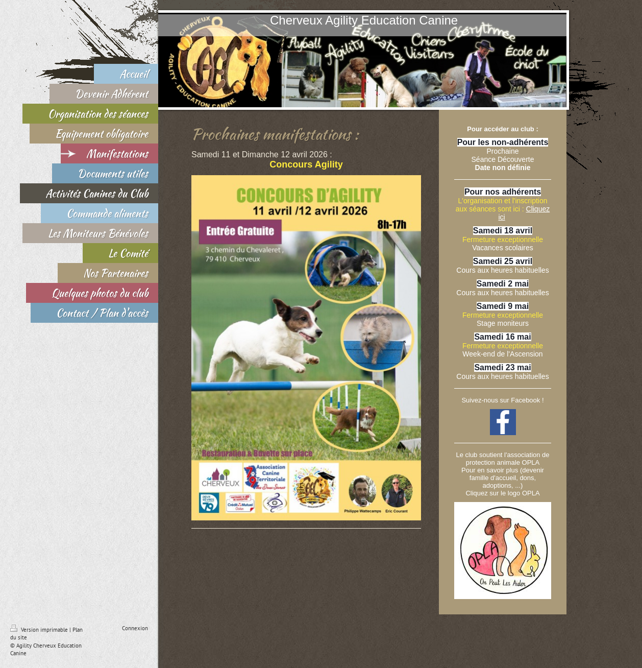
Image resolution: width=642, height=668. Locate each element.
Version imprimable (39, 629)
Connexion (135, 628)
